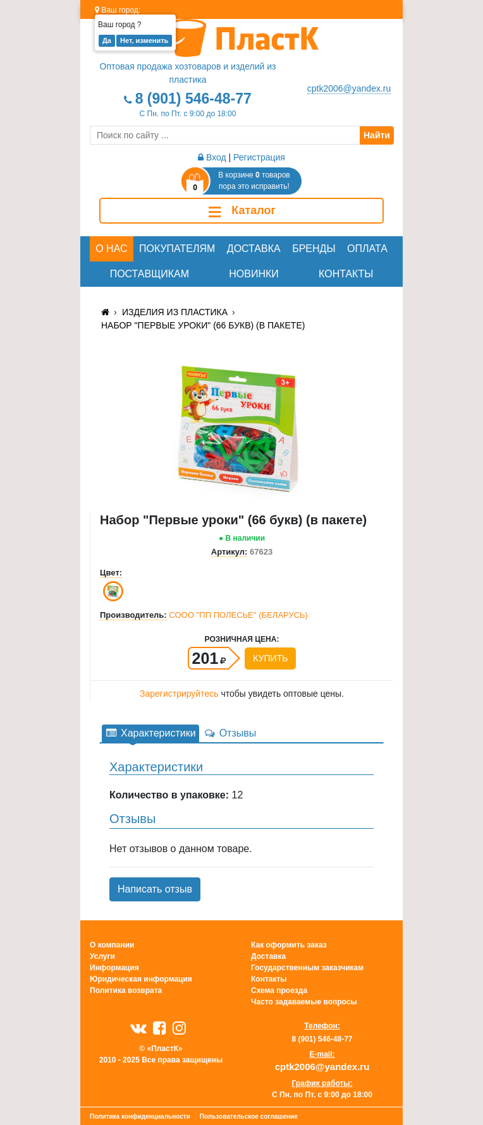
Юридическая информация (141, 979)
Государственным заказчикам (307, 967)
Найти (377, 135)
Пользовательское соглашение (249, 1116)
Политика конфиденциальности (140, 1116)
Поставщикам (149, 273)
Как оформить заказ (289, 945)
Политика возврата (126, 990)
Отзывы (230, 733)
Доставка (254, 248)
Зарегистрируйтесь (179, 694)
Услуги (102, 956)
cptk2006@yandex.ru (349, 88)
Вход (212, 157)
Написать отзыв (155, 889)
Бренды (313, 248)
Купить (270, 658)
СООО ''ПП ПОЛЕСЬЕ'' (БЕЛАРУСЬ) (238, 615)
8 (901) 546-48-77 (193, 98)
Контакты (346, 273)
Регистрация (259, 157)
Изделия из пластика (175, 312)
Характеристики (150, 733)
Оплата (367, 248)
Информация (114, 967)
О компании (112, 945)
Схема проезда (279, 990)
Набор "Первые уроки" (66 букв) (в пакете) (203, 325)
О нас (111, 248)
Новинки (254, 273)
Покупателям (177, 248)
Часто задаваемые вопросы (304, 1001)
